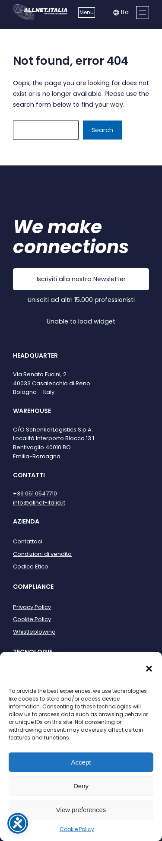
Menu (86, 12)
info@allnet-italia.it (39, 502)
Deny (81, 786)
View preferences (81, 809)
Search (102, 130)
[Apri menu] (142, 12)
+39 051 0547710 (35, 493)
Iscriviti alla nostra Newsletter (81, 279)
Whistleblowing (34, 632)
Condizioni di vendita (42, 554)
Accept (81, 762)
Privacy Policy (32, 607)
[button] (149, 668)
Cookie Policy (77, 829)
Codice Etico (30, 566)
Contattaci (27, 541)
